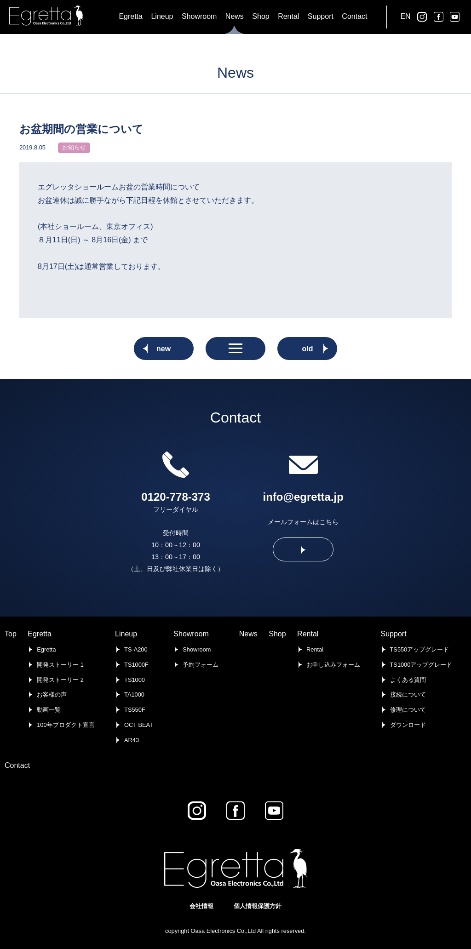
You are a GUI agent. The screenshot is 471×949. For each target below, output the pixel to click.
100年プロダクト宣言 (65, 724)
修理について (408, 709)
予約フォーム (200, 664)
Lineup (126, 634)
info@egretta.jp (303, 497)
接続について (408, 694)
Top (11, 634)
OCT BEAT (138, 724)
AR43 (131, 740)
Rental (307, 634)
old (307, 349)
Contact (17, 765)
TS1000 (134, 679)
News (248, 634)
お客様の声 (52, 694)
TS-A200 (136, 649)
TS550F (134, 709)
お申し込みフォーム (333, 664)
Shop (277, 634)
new (163, 349)
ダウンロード (408, 724)
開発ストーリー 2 (60, 679)
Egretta (40, 634)
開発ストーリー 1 (60, 664)
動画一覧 (49, 709)
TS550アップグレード (419, 649)
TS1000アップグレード (421, 664)
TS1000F (136, 664)
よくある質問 (408, 679)
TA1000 (134, 694)
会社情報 (201, 906)
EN (405, 16)
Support (394, 634)
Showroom (190, 634)
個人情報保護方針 (257, 906)
